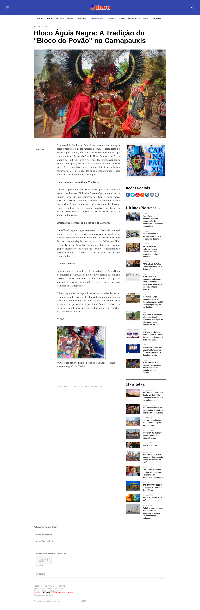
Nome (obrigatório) (44, 534)
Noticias (60, 19)
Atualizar (41, 565)
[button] (44, 94)
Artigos (49, 19)
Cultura (83, 19)
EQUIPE (62, 586)
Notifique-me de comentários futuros (51, 553)
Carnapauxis (98, 19)
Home (39, 19)
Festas (122, 19)
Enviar (40, 575)
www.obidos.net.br (66, 362)
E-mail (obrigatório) (44, 541)
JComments (163, 578)
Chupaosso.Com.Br (54, 590)
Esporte (112, 19)
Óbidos (71, 19)
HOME (36, 586)
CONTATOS (49, 586)
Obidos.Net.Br (41, 590)
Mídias (146, 19)
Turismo (158, 19)
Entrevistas (134, 19)
